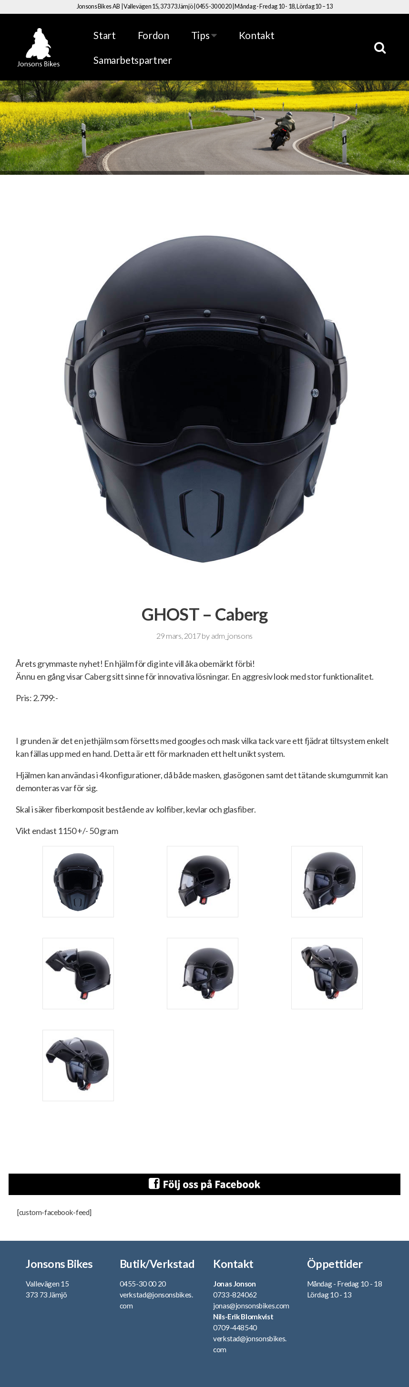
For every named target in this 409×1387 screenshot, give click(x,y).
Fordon (153, 35)
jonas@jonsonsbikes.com (251, 1305)
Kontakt (256, 35)
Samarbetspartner (132, 60)
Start (104, 35)
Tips (204, 35)
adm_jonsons (232, 635)
